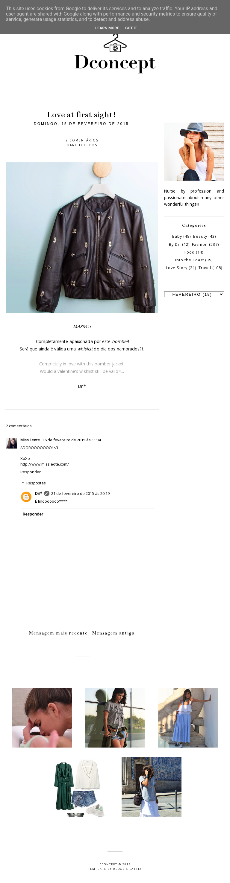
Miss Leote (30, 440)
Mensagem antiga (113, 633)
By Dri (175, 244)
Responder (30, 472)
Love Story (176, 267)
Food (189, 252)
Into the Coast (189, 260)
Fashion (200, 244)
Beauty (200, 236)
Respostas (36, 483)
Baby (177, 236)
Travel (205, 267)
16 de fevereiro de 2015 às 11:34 (72, 440)
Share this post (81, 145)
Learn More (107, 28)
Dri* (38, 493)
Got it (131, 28)
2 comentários (82, 140)
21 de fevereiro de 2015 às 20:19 (80, 493)
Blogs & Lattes (127, 869)
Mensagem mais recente (58, 633)
